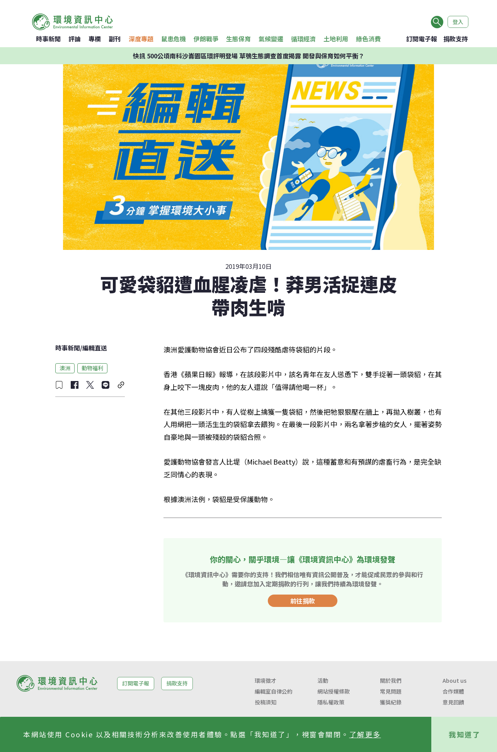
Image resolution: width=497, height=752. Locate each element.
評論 (74, 38)
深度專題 (141, 38)
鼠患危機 (173, 38)
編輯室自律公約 (274, 691)
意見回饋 (453, 702)
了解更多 (365, 734)
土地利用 (335, 38)
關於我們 (391, 680)
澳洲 (65, 368)
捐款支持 (455, 38)
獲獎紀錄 (391, 702)
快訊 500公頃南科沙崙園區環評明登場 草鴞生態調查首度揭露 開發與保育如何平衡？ (248, 55)
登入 (458, 22)
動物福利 (92, 368)
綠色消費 (368, 38)
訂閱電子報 (421, 38)
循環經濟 (303, 38)
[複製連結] (121, 385)
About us (454, 680)
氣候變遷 (271, 38)
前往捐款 (302, 600)
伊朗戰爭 (206, 38)
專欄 (95, 38)
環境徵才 (265, 680)
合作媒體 (453, 691)
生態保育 (238, 38)
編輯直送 (94, 347)
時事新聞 (48, 38)
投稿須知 (265, 702)
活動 (322, 680)
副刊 (115, 38)
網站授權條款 (333, 691)
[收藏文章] (59, 385)
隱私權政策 (330, 702)
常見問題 (391, 691)
